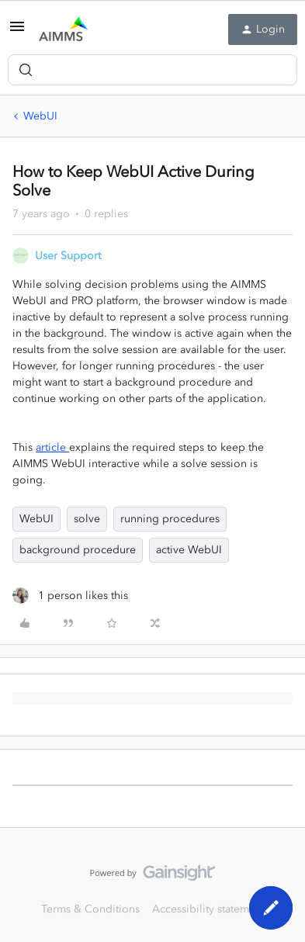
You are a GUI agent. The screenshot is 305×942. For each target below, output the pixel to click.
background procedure (77, 549)
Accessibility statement (208, 909)
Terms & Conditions (90, 909)
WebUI (40, 116)
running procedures (170, 518)
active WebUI (189, 549)
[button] (17, 32)
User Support (68, 255)
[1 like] (70, 595)
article (52, 447)
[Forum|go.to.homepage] (63, 29)
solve (87, 518)
